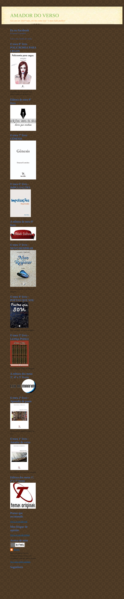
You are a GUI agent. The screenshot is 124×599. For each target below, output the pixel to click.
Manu (17, 550)
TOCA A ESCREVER (18, 522)
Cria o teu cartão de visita (21, 39)
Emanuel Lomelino (18, 33)
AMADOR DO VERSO (34, 15)
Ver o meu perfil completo (20, 562)
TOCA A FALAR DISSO (20, 535)
